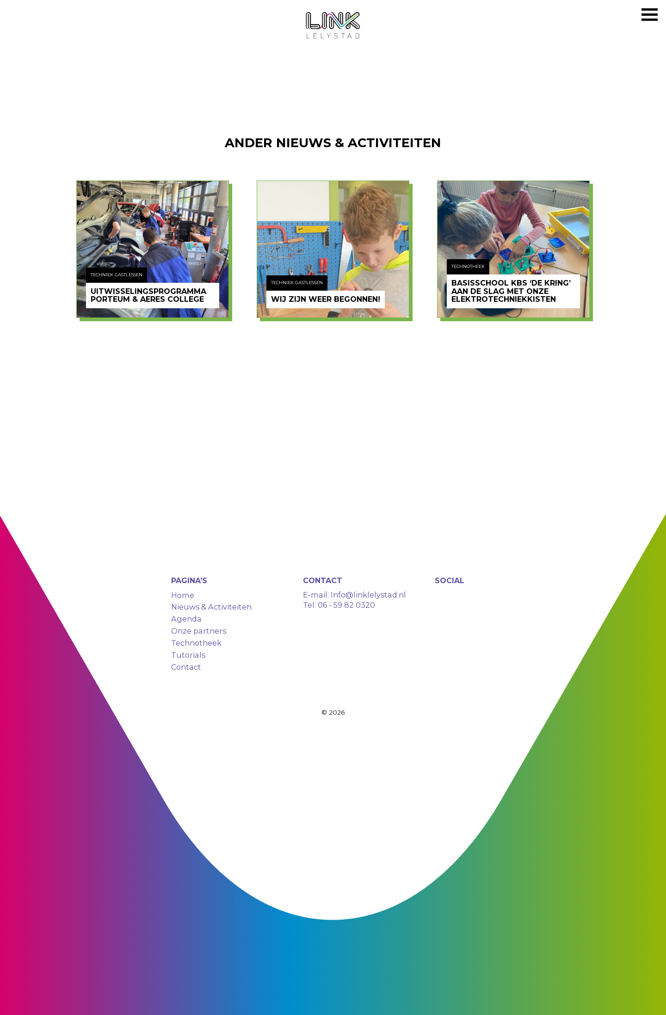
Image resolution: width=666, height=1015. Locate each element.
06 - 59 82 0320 (346, 605)
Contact (186, 667)
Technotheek (196, 643)
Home (182, 595)
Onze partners (198, 630)
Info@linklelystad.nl (367, 594)
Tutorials (188, 655)
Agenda (186, 618)
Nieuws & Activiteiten (211, 606)
